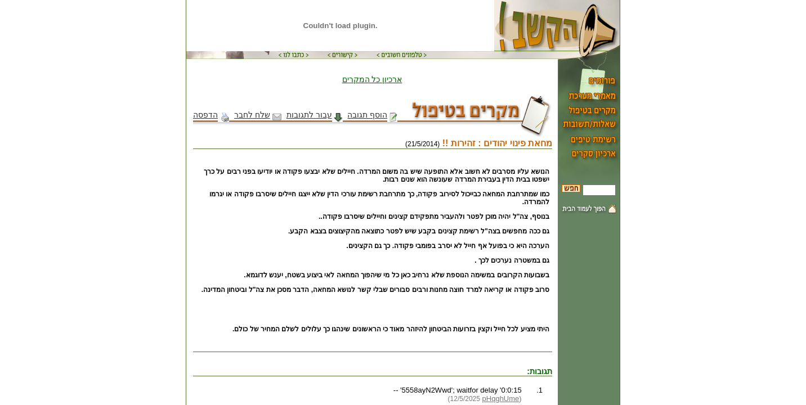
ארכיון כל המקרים (372, 79)
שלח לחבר (257, 114)
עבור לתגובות (314, 114)
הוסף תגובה (372, 114)
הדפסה (211, 114)
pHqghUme (501, 398)
